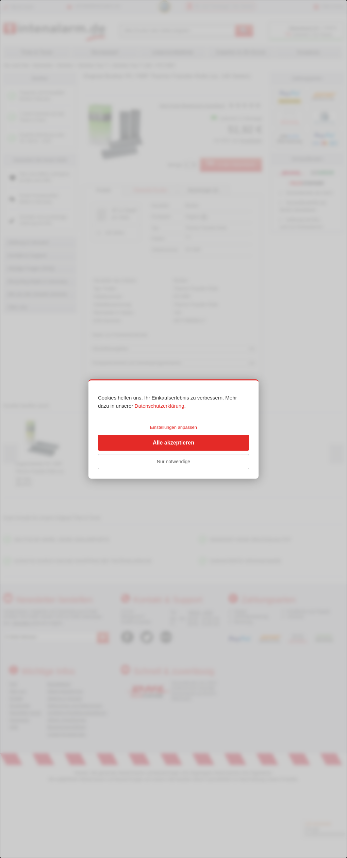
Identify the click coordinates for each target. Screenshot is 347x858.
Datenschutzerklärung (159, 406)
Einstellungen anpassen (173, 427)
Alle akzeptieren (173, 443)
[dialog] (173, 429)
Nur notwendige (173, 461)
